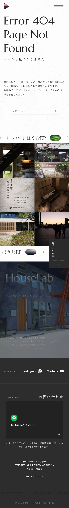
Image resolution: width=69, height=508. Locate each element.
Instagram (32, 371)
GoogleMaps (34, 469)
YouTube (55, 371)
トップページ (17, 111)
